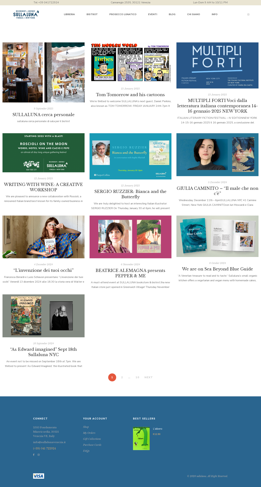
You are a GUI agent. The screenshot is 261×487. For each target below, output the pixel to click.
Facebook (33, 455)
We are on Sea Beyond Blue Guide (217, 269)
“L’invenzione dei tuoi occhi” (43, 270)
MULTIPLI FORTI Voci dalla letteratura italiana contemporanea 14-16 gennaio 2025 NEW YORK (217, 106)
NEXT (148, 377)
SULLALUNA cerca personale (43, 114)
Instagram (248, 14)
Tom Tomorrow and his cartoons (130, 94)
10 (137, 377)
